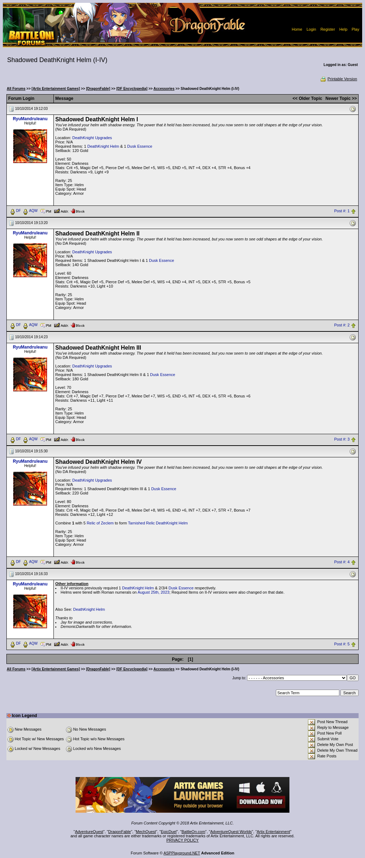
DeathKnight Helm (103, 146)
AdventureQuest (89, 831)
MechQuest (146, 831)
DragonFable (119, 831)
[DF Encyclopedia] (131, 89)
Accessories (164, 89)
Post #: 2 (341, 325)
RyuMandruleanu (30, 118)
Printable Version (338, 79)
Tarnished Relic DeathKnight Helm (158, 523)
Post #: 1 (341, 211)
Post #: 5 (341, 644)
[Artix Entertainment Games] (56, 89)
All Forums (16, 89)
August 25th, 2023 (153, 592)
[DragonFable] (98, 89)
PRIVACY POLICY (182, 840)
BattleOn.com (193, 831)
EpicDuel (168, 831)
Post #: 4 (341, 562)
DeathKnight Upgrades (92, 138)
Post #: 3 (341, 439)
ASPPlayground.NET (182, 853)
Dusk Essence (139, 146)
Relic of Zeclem (100, 523)
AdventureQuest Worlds (231, 831)
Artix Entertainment (273, 831)
